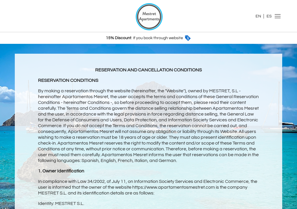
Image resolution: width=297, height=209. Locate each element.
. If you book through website (148, 38)
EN (258, 16)
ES (269, 16)
